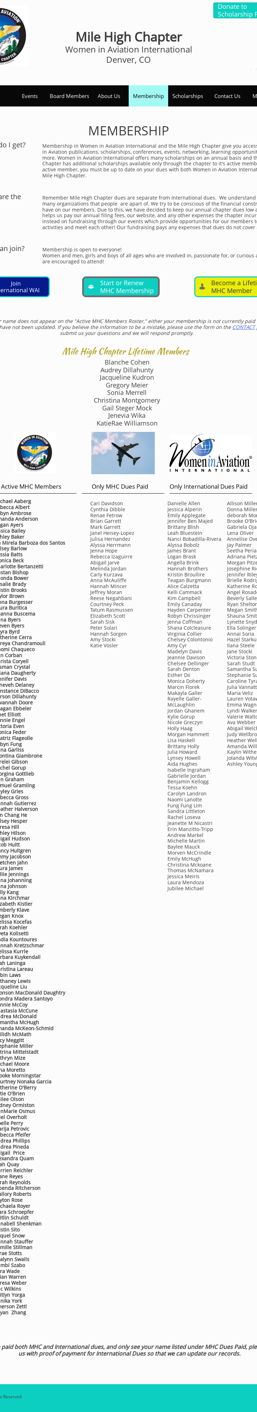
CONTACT (243, 327)
